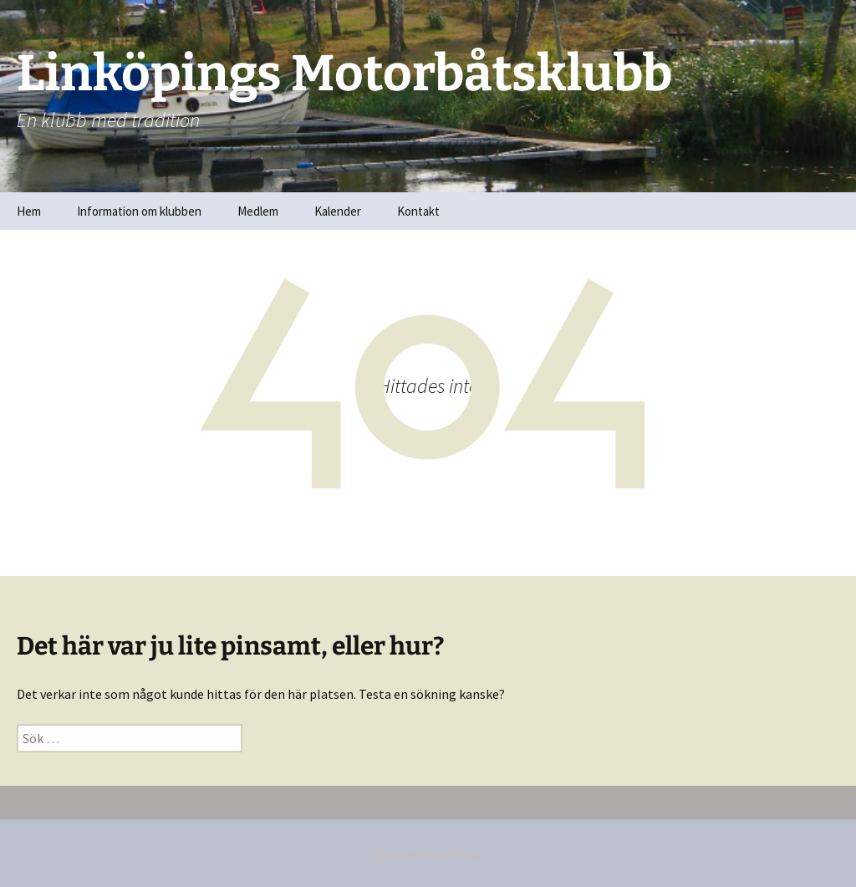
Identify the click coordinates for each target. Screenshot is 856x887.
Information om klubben (139, 211)
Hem (29, 211)
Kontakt (418, 211)
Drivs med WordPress (428, 852)
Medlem (257, 211)
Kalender (337, 211)
